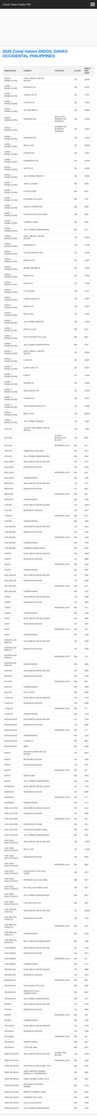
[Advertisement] (48, 28)
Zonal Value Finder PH (17, 4)
